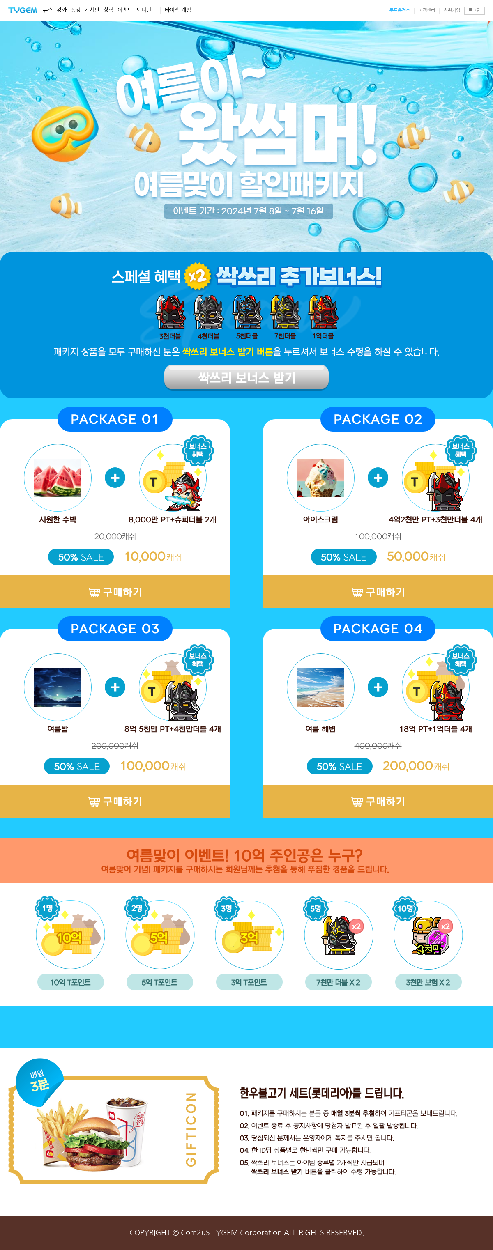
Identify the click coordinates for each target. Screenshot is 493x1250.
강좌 (62, 10)
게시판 (92, 10)
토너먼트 (146, 10)
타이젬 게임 (178, 10)
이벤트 (124, 10)
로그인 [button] (474, 10)
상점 (108, 10)
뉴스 (48, 10)
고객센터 (427, 10)
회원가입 (452, 10)
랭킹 (76, 10)
